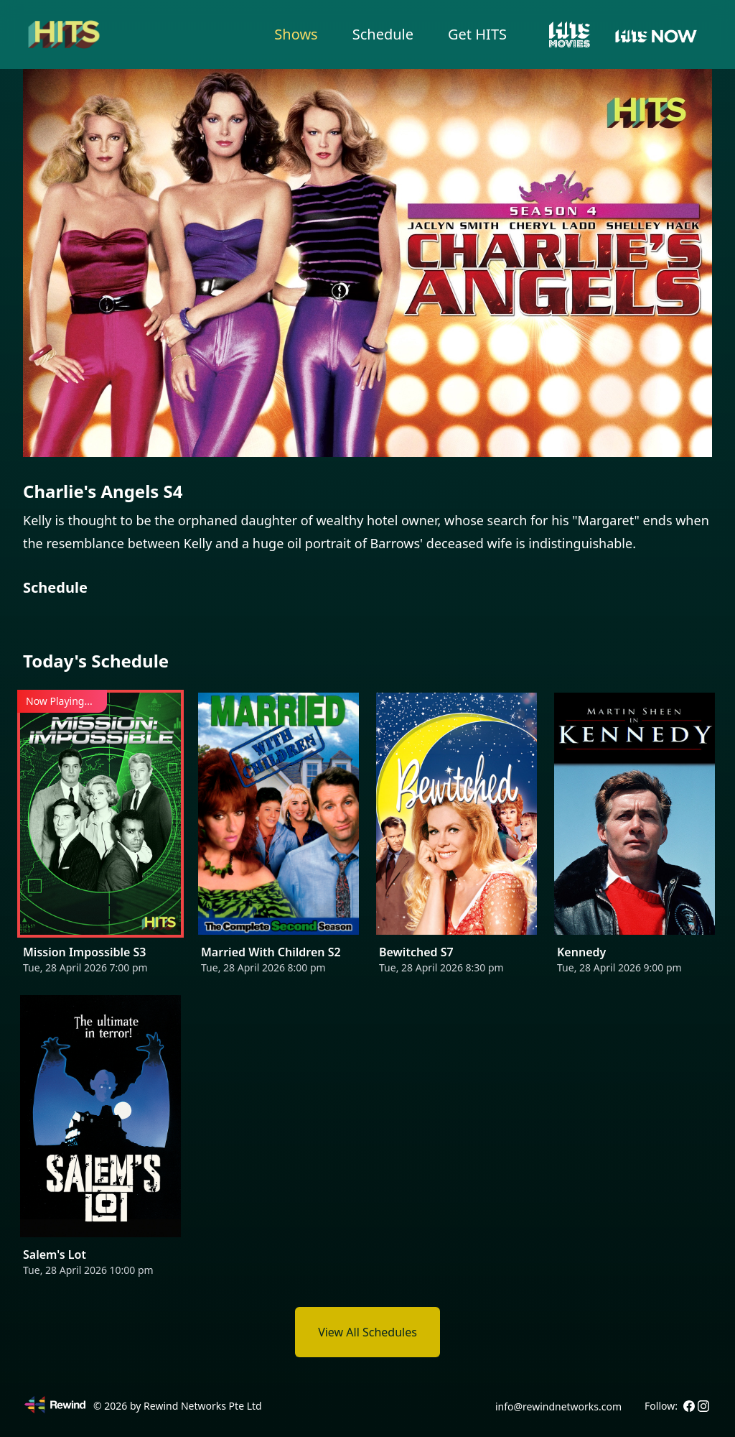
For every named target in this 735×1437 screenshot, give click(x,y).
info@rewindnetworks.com (558, 1406)
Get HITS (477, 34)
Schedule (382, 34)
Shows (295, 34)
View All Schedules (367, 1332)
